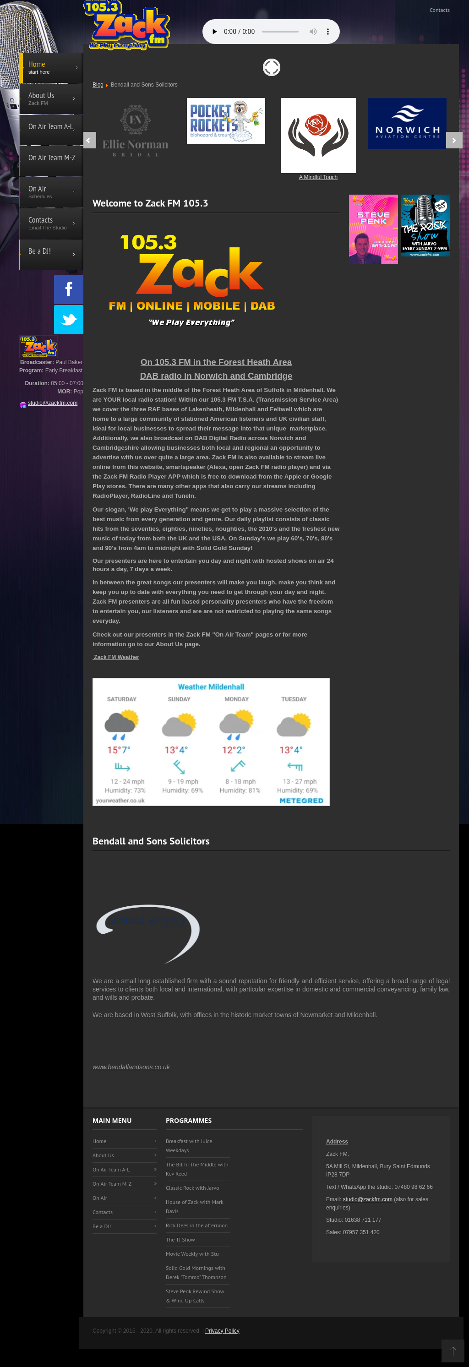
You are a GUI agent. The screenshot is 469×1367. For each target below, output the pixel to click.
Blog (98, 85)
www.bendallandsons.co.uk (131, 1067)
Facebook (68, 289)
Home (99, 1141)
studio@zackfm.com (48, 403)
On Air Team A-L (111, 1169)
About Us (103, 1155)
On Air (100, 1197)
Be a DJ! (102, 1226)
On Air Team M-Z (112, 1183)
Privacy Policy (222, 1331)
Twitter (68, 319)
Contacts (440, 9)
